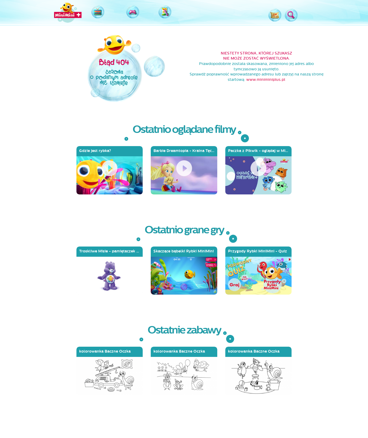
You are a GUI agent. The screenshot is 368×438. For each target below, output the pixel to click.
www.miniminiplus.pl (265, 79)
